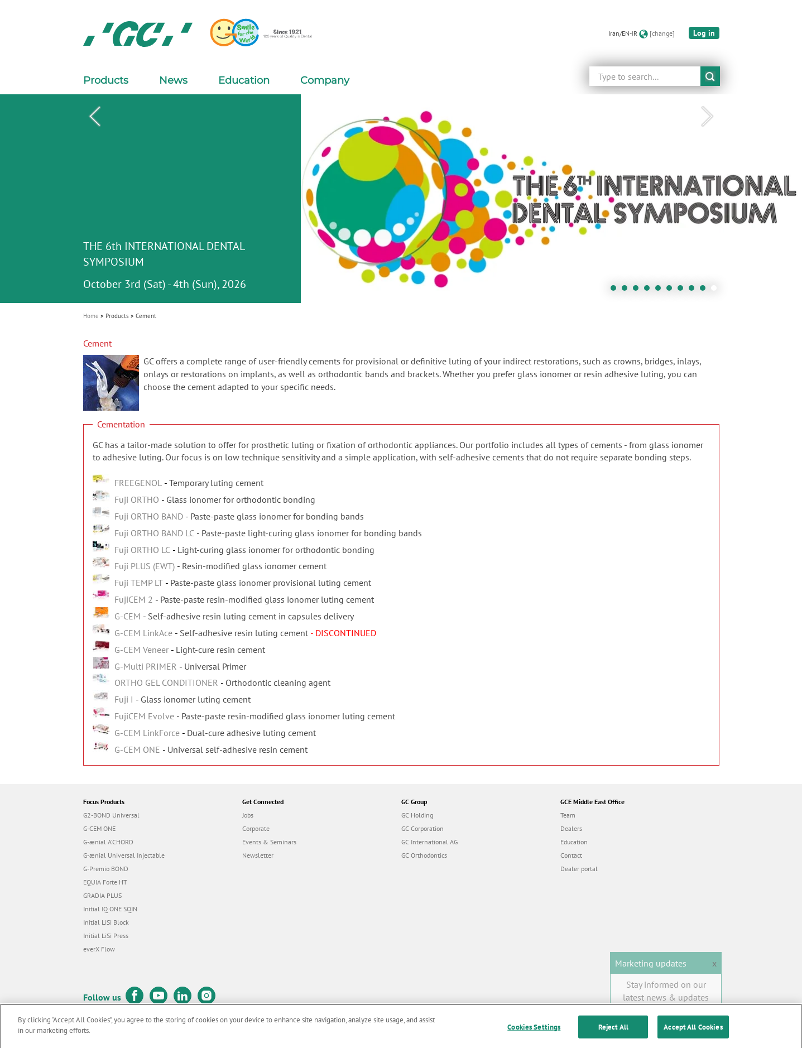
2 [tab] (627, 290)
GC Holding (417, 815)
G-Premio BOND (105, 868)
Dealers (571, 828)
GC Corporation (422, 828)
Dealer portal (579, 868)
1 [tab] (616, 290)
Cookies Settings (533, 1034)
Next (707, 116)
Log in (704, 33)
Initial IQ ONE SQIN (110, 909)
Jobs (247, 815)
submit (710, 76)
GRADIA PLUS (102, 895)
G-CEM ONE (99, 828)
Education (574, 842)
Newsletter (257, 855)
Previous (95, 116)
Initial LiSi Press (105, 935)
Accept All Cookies (693, 1034)
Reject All (613, 1034)
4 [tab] (649, 290)
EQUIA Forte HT (105, 882)
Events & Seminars (269, 842)
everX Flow (99, 949)
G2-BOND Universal (111, 815)
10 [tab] (716, 290)
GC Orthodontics (424, 855)
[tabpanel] (401, 198)
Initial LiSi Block (106, 922)
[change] (662, 33)
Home (91, 316)
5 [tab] (660, 290)
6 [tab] (672, 290)
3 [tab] (638, 290)
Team (567, 815)
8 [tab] (694, 290)
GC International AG (429, 842)
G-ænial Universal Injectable (124, 855)
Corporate (256, 828)
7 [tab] (683, 290)
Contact (571, 855)
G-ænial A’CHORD (108, 842)
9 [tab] (705, 290)
